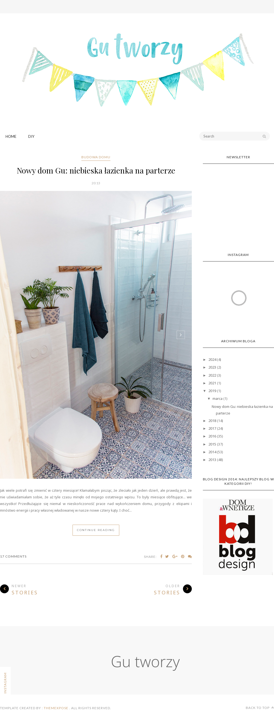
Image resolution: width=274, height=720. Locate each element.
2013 (212, 459)
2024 (212, 359)
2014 (212, 451)
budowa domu (95, 157)
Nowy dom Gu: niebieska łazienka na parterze (96, 170)
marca (218, 398)
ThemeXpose (56, 708)
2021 (212, 382)
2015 (212, 444)
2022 (212, 375)
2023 (212, 367)
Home (11, 136)
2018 (212, 420)
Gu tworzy (145, 661)
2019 (212, 390)
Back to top (260, 708)
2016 (212, 436)
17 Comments (13, 556)
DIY (31, 136)
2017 (212, 428)
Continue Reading (96, 530)
